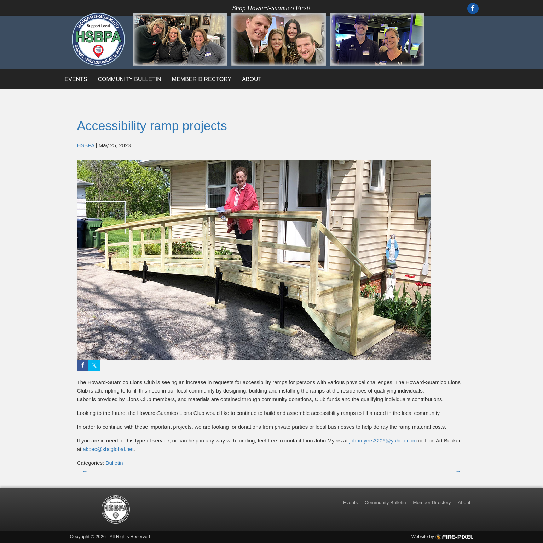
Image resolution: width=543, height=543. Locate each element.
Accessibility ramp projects (152, 126)
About (251, 79)
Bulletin (114, 463)
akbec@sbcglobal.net (108, 449)
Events (76, 79)
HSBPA (85, 145)
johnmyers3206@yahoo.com (382, 441)
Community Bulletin (129, 79)
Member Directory (201, 79)
